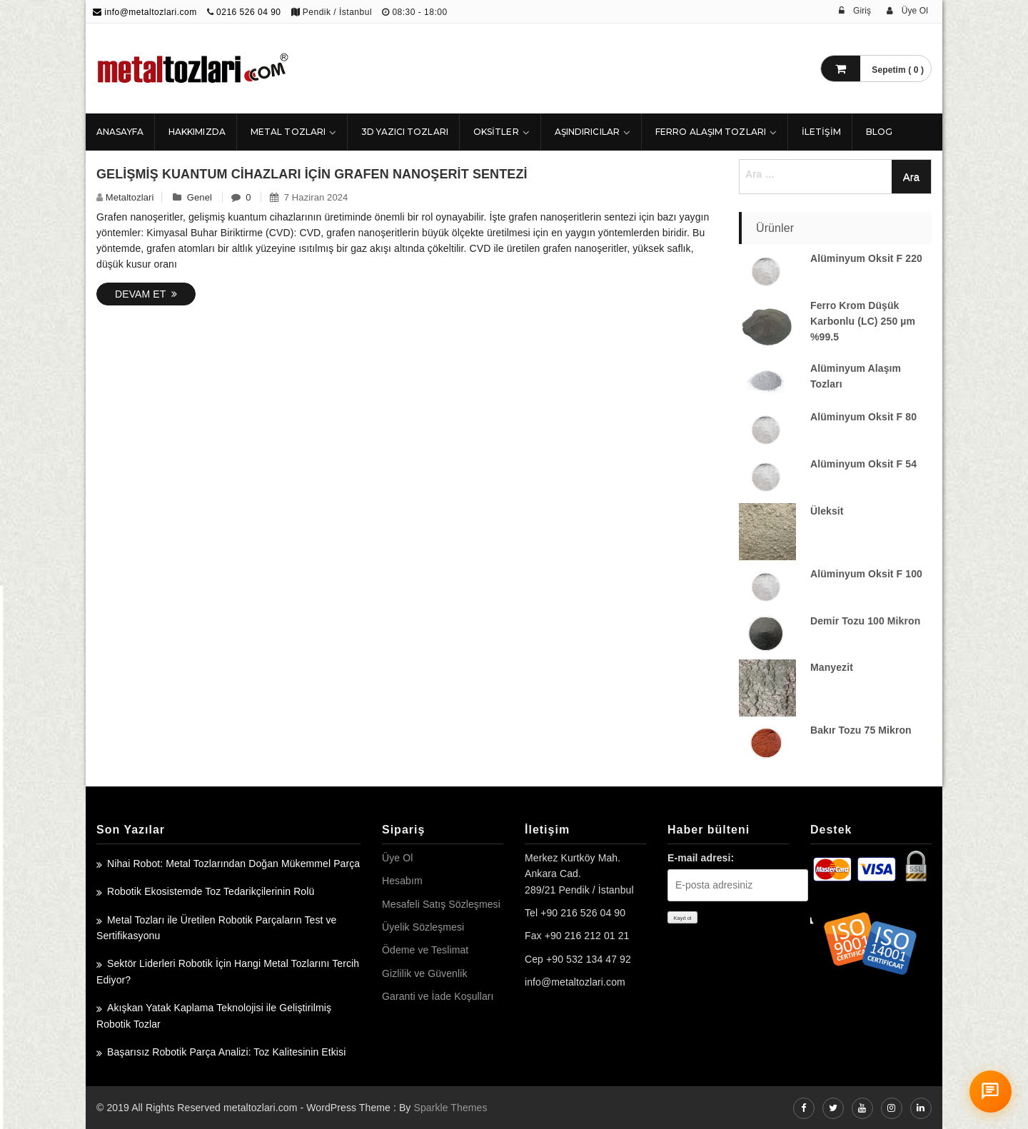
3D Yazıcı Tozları (404, 131)
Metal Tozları (288, 131)
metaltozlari (130, 197)
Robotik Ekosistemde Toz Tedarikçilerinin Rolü (210, 891)
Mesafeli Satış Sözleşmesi (441, 904)
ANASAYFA (119, 131)
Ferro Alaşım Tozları (710, 131)
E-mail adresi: (700, 858)
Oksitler (496, 131)
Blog (879, 131)
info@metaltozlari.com (145, 12)
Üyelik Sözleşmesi (423, 927)
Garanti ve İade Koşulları (438, 996)
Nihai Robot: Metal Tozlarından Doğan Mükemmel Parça (233, 863)
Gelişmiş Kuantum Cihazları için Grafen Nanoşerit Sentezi (312, 174)
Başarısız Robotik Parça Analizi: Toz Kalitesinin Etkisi (226, 1052)
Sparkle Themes (450, 1107)
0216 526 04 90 (248, 12)
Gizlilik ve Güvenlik (424, 973)
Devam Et (146, 294)
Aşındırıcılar (587, 131)
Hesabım (402, 880)
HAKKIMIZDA (197, 131)
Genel (199, 197)
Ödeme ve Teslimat (425, 950)
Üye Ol (397, 858)
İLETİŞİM (821, 131)
